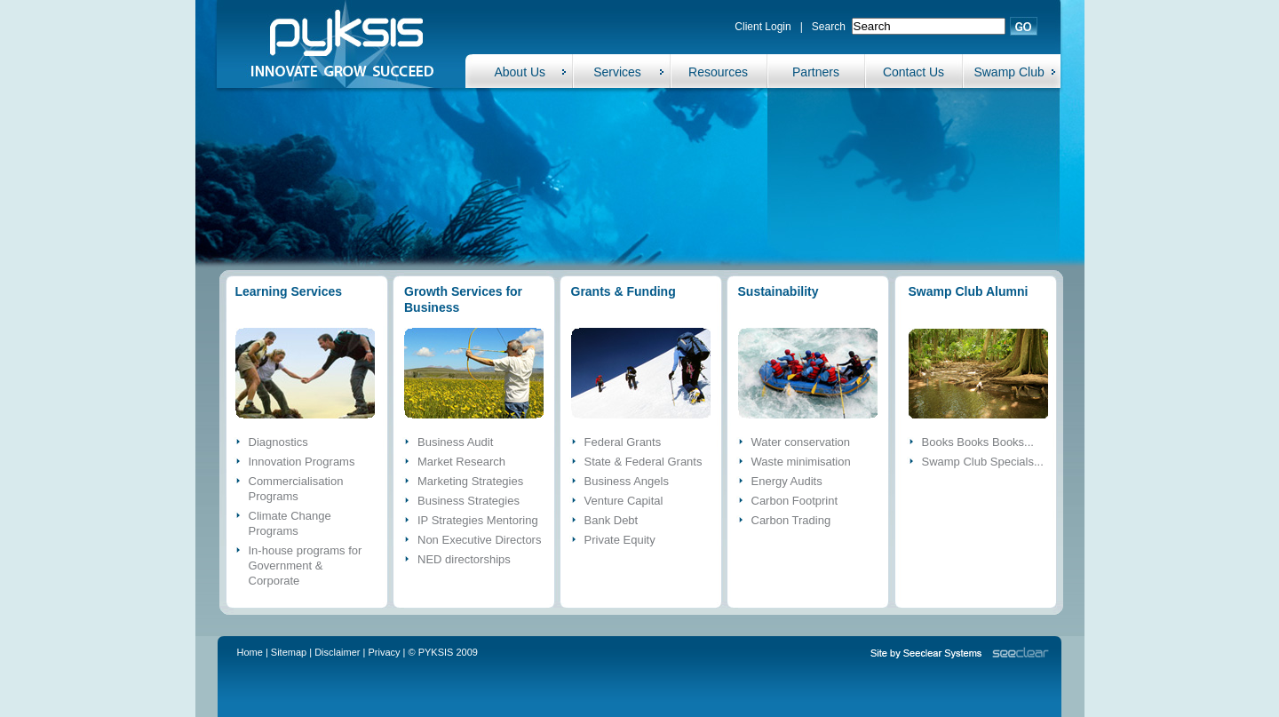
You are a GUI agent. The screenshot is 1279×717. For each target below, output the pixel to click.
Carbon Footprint (794, 500)
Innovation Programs (302, 461)
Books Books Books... (978, 442)
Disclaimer (337, 652)
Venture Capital (623, 500)
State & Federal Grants (643, 461)
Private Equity (619, 539)
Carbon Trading (791, 520)
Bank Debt (611, 520)
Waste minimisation (801, 461)
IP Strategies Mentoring (477, 520)
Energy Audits (786, 481)
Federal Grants (623, 442)
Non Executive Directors (479, 539)
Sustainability (778, 291)
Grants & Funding (623, 291)
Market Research (461, 461)
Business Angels (626, 481)
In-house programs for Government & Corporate (305, 565)
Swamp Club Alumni (969, 291)
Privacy (385, 652)
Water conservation (801, 442)
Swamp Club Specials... (983, 461)
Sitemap (288, 652)
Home (250, 652)
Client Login (762, 26)
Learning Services (289, 291)
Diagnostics (278, 442)
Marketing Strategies (470, 481)
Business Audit (455, 442)
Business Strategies (468, 500)
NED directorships (464, 559)
